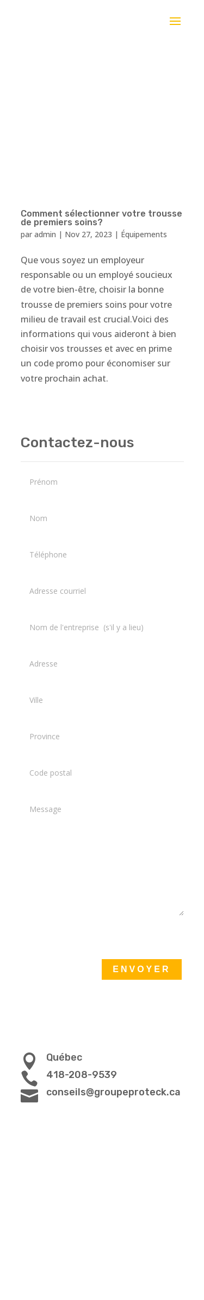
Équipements (144, 234)
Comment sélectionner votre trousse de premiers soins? (101, 217)
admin (45, 234)
